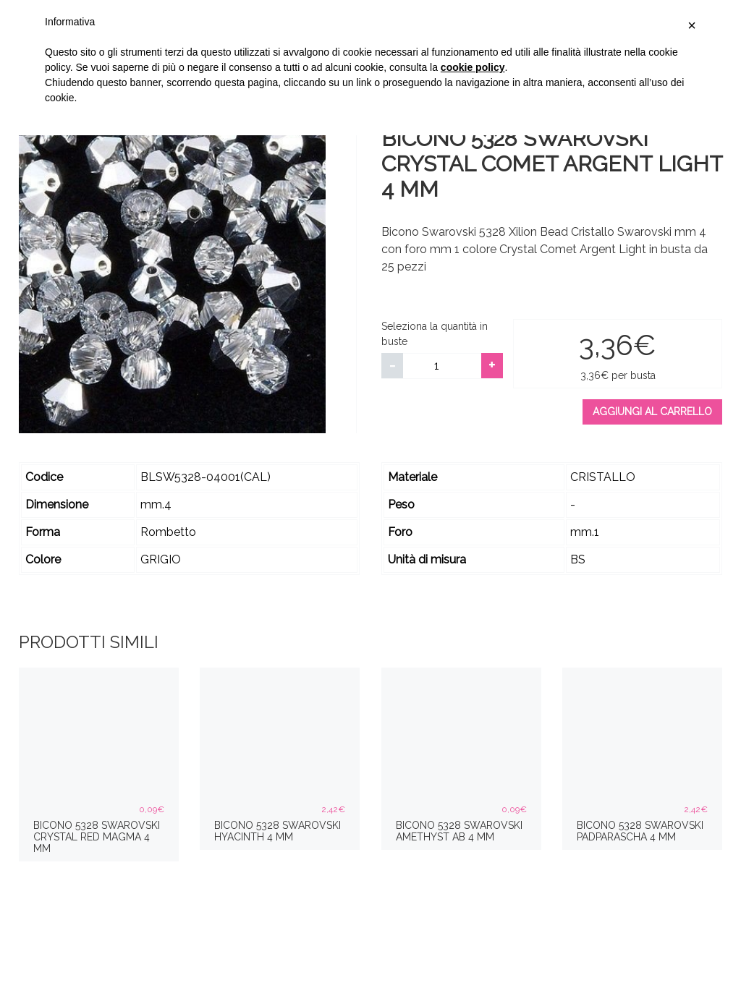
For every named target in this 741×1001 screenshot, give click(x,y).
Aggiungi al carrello (652, 411)
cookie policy (473, 67)
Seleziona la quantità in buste (434, 333)
